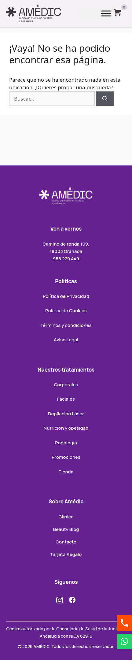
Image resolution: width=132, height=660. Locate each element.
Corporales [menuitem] (66, 384)
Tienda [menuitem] (66, 472)
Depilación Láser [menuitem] (66, 413)
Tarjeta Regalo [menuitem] (66, 554)
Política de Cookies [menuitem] (66, 310)
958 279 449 (66, 258)
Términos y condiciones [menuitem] (66, 325)
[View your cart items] (118, 13)
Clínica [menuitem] (65, 517)
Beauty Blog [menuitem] (66, 529)
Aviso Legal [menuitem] (66, 339)
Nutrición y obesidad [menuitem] (66, 428)
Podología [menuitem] (66, 442)
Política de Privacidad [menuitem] (66, 296)
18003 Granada (66, 251)
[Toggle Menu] (106, 14)
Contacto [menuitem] (66, 542)
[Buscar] (105, 98)
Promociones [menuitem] (66, 457)
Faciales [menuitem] (66, 399)
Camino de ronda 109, (65, 244)
